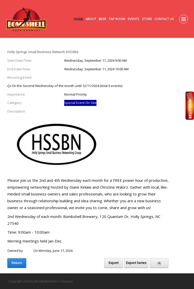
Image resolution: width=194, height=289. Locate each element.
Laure (28, 250)
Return (17, 262)
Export (113, 262)
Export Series (136, 262)
